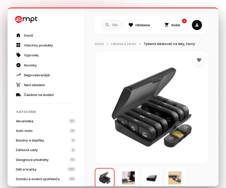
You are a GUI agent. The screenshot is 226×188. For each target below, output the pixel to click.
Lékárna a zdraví (124, 44)
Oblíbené (139, 25)
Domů (99, 44)
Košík (175, 24)
